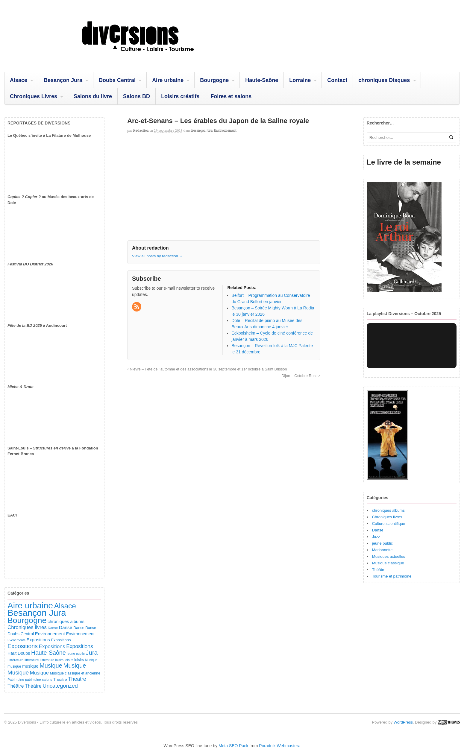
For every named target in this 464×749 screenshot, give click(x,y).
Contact (337, 80)
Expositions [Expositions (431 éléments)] (22, 646)
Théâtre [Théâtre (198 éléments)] (15, 686)
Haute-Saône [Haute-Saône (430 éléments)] (48, 652)
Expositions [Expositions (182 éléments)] (38, 639)
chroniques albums (388, 510)
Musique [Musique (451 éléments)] (51, 665)
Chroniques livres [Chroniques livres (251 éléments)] (27, 627)
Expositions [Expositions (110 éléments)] (61, 640)
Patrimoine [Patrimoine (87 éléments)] (15, 679)
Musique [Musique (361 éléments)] (18, 672)
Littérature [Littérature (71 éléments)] (47, 660)
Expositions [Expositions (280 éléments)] (79, 646)
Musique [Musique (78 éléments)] (91, 660)
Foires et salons (230, 96)
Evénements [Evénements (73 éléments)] (16, 640)
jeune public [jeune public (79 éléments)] (75, 653)
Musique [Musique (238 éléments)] (39, 673)
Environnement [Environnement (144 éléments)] (80, 633)
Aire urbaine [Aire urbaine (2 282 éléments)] (30, 605)
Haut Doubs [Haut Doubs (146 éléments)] (18, 653)
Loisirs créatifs (180, 96)
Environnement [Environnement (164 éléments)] (50, 633)
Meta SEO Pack (233, 745)
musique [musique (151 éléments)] (30, 666)
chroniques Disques (384, 80)
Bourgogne (214, 80)
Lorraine (300, 80)
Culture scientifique (388, 523)
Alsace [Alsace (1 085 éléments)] (65, 606)
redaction (140, 130)
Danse (377, 530)
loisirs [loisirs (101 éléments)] (79, 660)
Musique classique (388, 563)
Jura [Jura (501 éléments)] (92, 652)
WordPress (403, 722)
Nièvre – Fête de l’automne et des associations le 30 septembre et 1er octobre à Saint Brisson (207, 369)
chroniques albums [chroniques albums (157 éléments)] (66, 621)
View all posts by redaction (157, 256)
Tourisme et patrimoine (392, 576)
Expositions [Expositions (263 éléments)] (52, 646)
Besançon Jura (63, 80)
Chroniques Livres (33, 96)
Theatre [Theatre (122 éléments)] (60, 679)
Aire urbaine (168, 80)
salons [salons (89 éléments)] (47, 679)
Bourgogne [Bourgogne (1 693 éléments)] (26, 620)
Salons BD (136, 96)
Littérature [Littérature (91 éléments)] (15, 660)
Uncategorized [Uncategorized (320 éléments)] (60, 686)
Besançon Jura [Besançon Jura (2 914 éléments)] (36, 613)
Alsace (18, 80)
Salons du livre (93, 96)
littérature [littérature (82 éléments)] (32, 660)
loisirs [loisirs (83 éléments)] (69, 660)
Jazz (376, 536)
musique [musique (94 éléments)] (14, 666)
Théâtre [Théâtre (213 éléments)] (33, 686)
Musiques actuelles (388, 556)
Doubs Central (117, 80)
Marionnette (382, 550)
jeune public (382, 543)
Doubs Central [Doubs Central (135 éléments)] (20, 633)
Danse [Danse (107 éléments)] (78, 628)
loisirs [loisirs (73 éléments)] (59, 660)
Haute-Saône (261, 80)
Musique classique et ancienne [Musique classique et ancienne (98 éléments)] (75, 673)
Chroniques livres (387, 517)
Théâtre (379, 569)
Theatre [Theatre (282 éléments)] (77, 679)
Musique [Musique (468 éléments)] (74, 665)
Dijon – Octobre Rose (300, 376)
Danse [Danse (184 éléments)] (65, 627)
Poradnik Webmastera (279, 745)
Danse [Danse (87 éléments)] (53, 628)
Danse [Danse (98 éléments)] (90, 628)
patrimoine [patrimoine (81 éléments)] (33, 679)
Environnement (225, 130)
